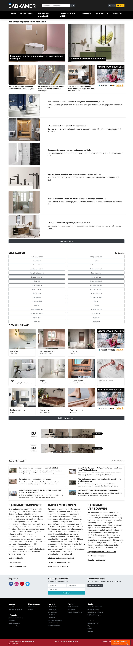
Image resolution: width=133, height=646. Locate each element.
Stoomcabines (37, 301)
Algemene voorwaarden (16, 618)
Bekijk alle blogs (117, 461)
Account (112, 6)
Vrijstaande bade (96, 309)
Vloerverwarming (37, 309)
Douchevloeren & (96, 281)
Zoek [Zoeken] (72, 6)
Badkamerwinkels (92, 623)
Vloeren (96, 305)
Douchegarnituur (37, 277)
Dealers (89, 628)
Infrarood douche (96, 285)
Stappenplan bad (96, 297)
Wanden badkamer (36, 313)
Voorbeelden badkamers (58, 566)
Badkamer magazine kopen (59, 562)
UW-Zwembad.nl (53, 623)
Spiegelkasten (37, 297)
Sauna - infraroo (96, 293)
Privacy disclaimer (14, 623)
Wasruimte (36, 317)
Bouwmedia (30, 641)
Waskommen (96, 313)
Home (13, 13)
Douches (37, 281)
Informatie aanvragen (43, 14)
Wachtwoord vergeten (15, 609)
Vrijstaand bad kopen (94, 615)
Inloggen (11, 607)
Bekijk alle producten (66, 418)
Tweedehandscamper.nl (94, 607)
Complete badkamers (96, 560)
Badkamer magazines (17, 566)
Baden (96, 261)
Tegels (96, 301)
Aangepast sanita (96, 257)
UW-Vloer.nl (51, 617)
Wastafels (96, 317)
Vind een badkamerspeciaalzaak (61, 558)
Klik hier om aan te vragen (120, 643)
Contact (30, 609)
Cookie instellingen (14, 626)
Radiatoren (37, 293)
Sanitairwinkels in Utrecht (75, 612)
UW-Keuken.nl (52, 612)
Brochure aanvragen (95, 586)
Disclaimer (12, 620)
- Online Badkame (37, 257)
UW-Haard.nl (52, 609)
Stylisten (117, 13)
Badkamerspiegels (96, 269)
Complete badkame (37, 273)
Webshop (86, 13)
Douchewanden (37, 285)
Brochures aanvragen (96, 556)
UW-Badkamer (52, 607)
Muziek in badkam (96, 289)
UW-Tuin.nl (51, 615)
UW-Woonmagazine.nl (55, 620)
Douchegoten (96, 277)
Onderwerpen (25, 13)
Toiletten (37, 305)
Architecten (102, 13)
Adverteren (31, 607)
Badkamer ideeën (37, 265)
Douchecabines (96, 273)
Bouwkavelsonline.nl (54, 625)
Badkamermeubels (37, 269)
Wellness (37, 321)
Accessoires (37, 261)
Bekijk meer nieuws (66, 241)
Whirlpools (96, 321)
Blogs (89, 626)
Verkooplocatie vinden (67, 14)
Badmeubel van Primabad (95, 612)
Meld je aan (66, 593)
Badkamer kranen (96, 265)
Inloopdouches (37, 289)
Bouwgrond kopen (93, 609)
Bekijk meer (119, 253)
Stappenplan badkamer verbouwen (101, 552)
